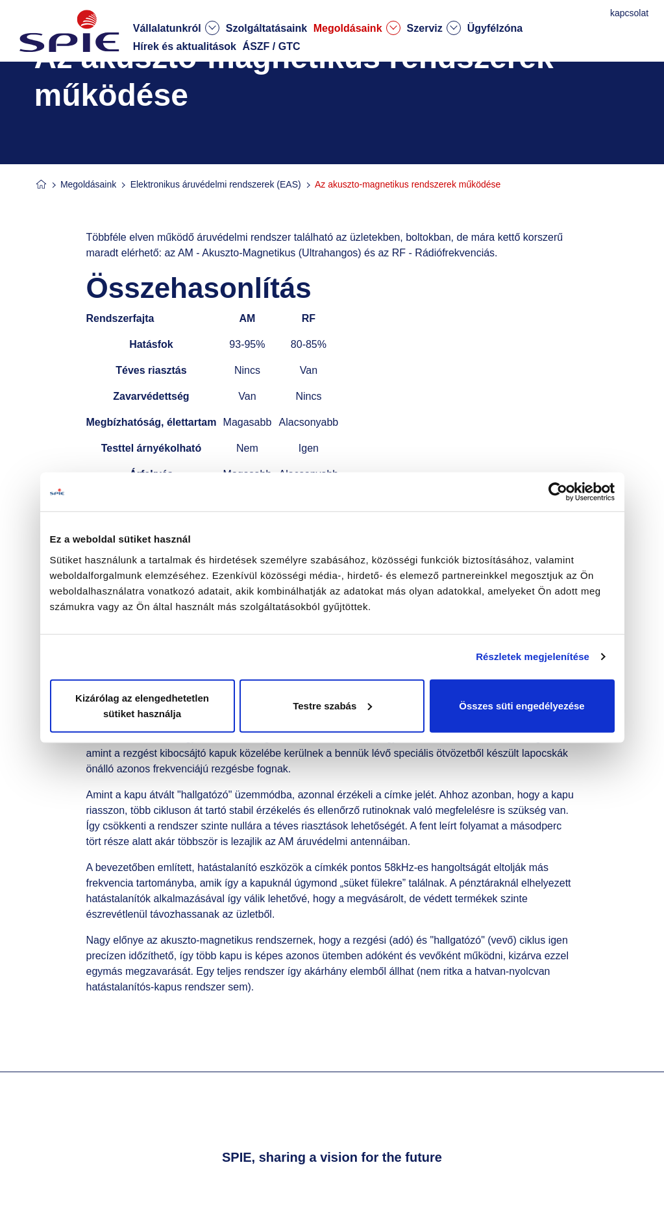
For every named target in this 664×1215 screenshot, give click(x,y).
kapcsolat (630, 13)
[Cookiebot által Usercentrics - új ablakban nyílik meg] (558, 492)
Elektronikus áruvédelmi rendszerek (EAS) (215, 184)
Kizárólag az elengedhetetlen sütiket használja (142, 705)
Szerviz (434, 28)
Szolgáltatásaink (266, 28)
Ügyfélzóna (495, 28)
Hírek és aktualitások (184, 46)
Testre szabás (332, 705)
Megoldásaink (357, 28)
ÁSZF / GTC (272, 46)
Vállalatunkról (176, 28)
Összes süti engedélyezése (521, 705)
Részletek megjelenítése (532, 656)
